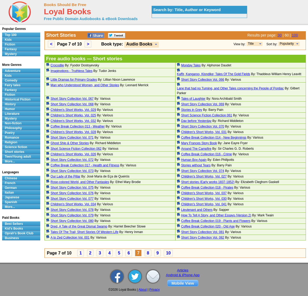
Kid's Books (14, 228)
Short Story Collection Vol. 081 (202, 232)
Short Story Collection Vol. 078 (72, 210)
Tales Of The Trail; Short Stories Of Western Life (84, 232)
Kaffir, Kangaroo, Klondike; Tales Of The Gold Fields (213, 74)
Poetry (10, 133)
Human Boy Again (194, 160)
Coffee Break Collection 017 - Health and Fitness (85, 165)
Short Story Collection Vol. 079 (72, 215)
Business (12, 238)
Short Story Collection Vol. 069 (202, 104)
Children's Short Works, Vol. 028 (73, 132)
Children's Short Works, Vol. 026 (73, 154)
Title (251, 43)
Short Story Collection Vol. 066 (202, 79)
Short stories (14, 152)
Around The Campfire (196, 149)
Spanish (11, 202)
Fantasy (11, 49)
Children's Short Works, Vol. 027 (204, 176)
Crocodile (57, 65)
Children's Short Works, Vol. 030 (204, 199)
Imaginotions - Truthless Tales (72, 71)
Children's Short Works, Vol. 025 (73, 115)
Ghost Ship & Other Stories (70, 143)
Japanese (12, 197)
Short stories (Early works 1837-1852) (207, 182)
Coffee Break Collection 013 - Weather (78, 126)
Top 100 (10, 35)
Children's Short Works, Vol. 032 (73, 121)
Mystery (11, 54)
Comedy (11, 80)
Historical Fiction (17, 99)
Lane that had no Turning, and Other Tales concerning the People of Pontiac (230, 88)
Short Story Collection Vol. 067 (72, 99)
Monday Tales (191, 65)
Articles (182, 270)
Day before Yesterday (196, 121)
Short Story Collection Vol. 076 (72, 193)
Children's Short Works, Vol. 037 (204, 193)
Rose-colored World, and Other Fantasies (80, 182)
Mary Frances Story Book (199, 143)
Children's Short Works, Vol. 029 (73, 110)
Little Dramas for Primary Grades (74, 79)
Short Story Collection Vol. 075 (72, 187)
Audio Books (139, 44)
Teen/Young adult (18, 156)
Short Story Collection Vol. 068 (72, 104)
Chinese (11, 178)
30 (280, 35)
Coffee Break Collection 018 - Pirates (207, 187)
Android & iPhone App (183, 275)
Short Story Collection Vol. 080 (72, 221)
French (10, 183)
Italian (9, 192)
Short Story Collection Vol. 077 (72, 199)
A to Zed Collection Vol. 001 (70, 237)
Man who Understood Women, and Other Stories (85, 85)
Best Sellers (14, 224)
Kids (8, 40)
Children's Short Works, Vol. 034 (73, 204)
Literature (12, 114)
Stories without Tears (196, 165)
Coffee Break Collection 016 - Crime (206, 154)
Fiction (10, 44)
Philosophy (13, 128)
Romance (12, 137)
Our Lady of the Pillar (65, 176)
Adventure (12, 71)
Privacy (154, 290)
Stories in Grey (191, 110)
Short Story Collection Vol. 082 (202, 237)
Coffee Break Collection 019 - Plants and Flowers (216, 221)
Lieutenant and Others (197, 210)
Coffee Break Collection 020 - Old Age (208, 226)
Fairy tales (12, 85)
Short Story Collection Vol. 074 (202, 171)
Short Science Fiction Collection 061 (206, 115)
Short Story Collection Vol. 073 (72, 171)
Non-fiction (13, 123)
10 (168, 253)
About (142, 290)
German (11, 188)
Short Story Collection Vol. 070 (202, 126)
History (10, 104)
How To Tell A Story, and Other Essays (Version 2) (216, 215)
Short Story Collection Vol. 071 (72, 137)
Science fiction (16, 147)
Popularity (287, 43)
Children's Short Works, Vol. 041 (204, 204)
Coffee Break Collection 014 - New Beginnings (214, 137)
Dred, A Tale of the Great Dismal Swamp (79, 226)
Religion (11, 142)
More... (10, 161)
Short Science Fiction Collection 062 (76, 149)
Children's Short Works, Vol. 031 (204, 132)
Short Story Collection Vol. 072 (72, 160)
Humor (10, 109)
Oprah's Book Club (19, 233)
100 (295, 35)
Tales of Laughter (193, 99)
